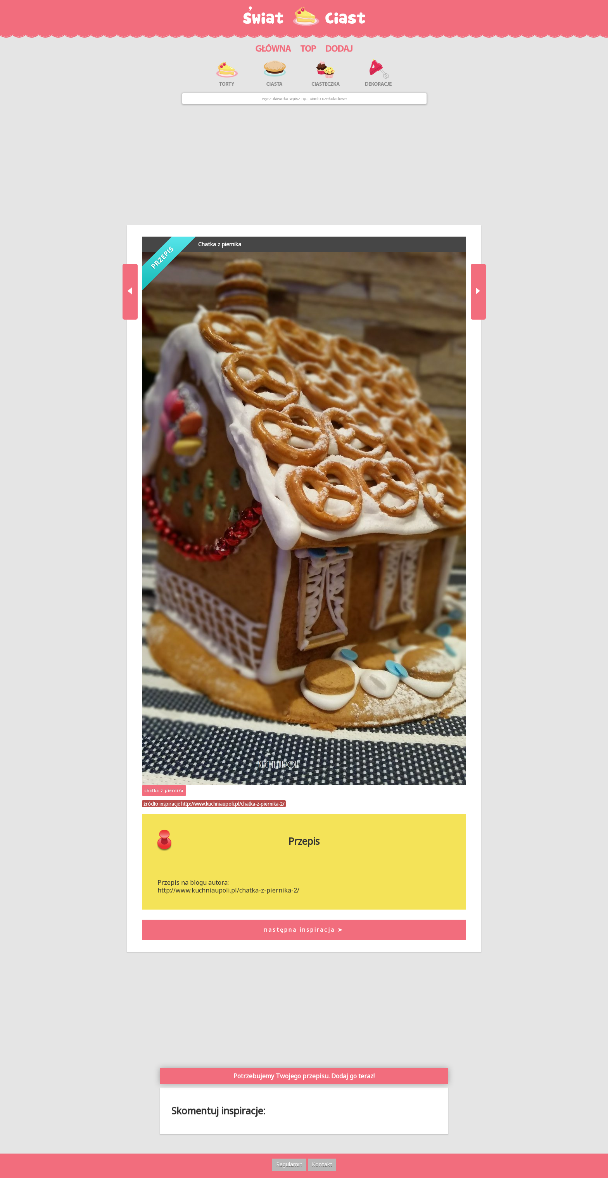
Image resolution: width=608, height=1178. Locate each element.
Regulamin (289, 1164)
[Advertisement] (304, 164)
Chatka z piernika (219, 244)
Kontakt (322, 1164)
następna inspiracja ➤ (304, 929)
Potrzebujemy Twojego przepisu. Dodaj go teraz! (304, 1076)
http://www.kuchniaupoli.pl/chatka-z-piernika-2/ (232, 804)
